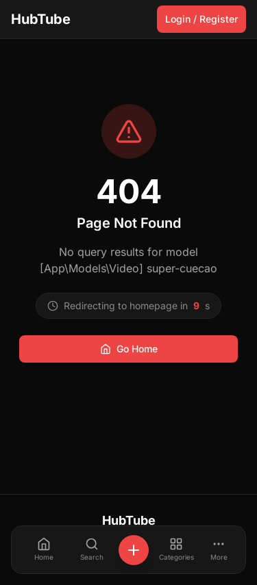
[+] (134, 550)
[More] (219, 550)
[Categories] (176, 550)
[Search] (92, 550)
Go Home (129, 348)
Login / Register (201, 19)
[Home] (44, 550)
